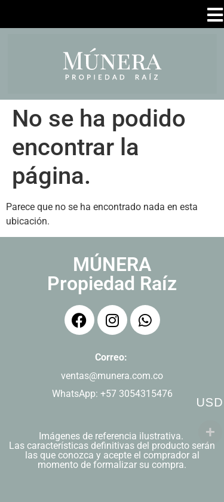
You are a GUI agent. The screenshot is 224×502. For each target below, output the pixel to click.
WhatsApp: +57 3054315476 (112, 393)
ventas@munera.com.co (112, 375)
